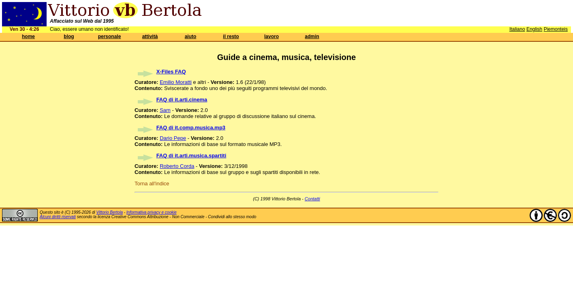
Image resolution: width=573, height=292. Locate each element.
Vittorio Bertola (109, 212)
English (534, 29)
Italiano (517, 29)
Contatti (312, 198)
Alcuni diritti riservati (58, 217)
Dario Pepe (173, 138)
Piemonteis (556, 29)
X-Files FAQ (171, 72)
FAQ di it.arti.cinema (181, 100)
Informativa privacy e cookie (151, 212)
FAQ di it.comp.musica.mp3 (190, 128)
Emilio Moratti (176, 82)
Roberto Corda (177, 166)
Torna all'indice (152, 183)
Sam (165, 110)
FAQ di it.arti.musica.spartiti (191, 155)
